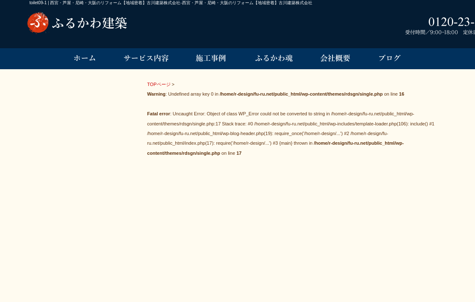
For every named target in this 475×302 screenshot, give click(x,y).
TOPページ (159, 84)
